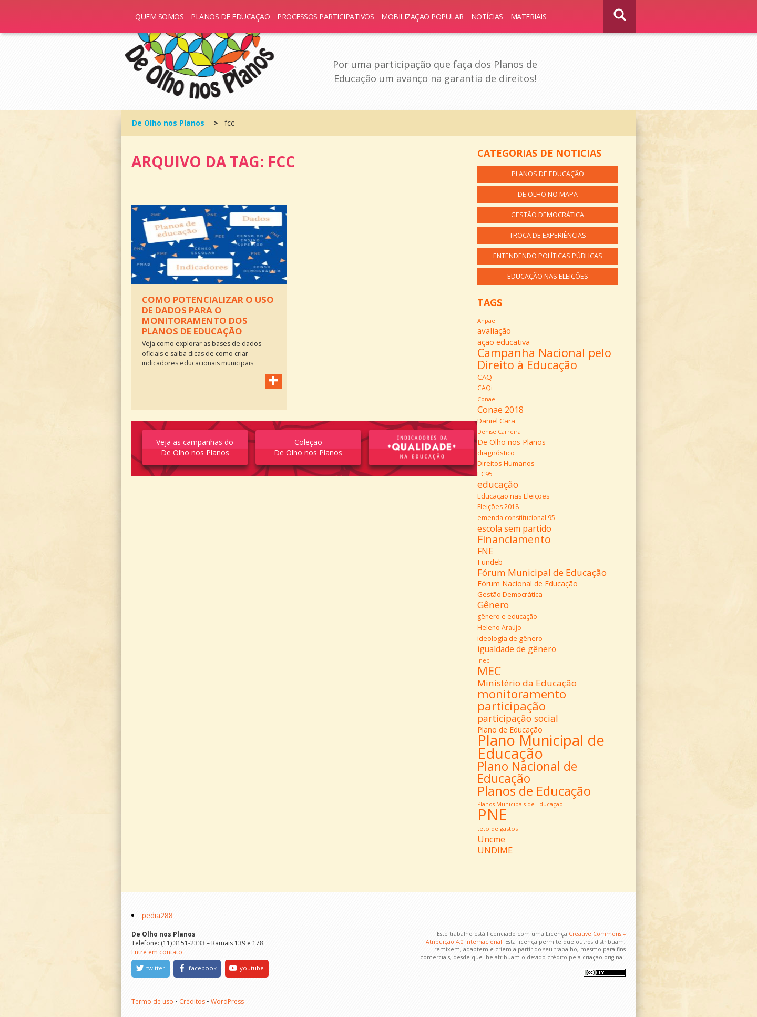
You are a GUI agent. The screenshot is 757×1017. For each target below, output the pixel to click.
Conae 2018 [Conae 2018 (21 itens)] (500, 409)
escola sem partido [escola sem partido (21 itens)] (514, 528)
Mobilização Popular (422, 17)
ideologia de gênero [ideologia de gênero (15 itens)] (510, 638)
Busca (619, 16)
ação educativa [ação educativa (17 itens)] (503, 342)
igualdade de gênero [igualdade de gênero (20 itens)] (516, 649)
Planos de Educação (230, 17)
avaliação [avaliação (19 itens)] (494, 331)
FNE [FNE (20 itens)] (485, 551)
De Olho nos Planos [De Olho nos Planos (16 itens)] (511, 442)
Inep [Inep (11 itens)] (483, 660)
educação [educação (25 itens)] (497, 484)
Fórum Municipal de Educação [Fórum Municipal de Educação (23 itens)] (542, 572)
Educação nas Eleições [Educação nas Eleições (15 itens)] (513, 496)
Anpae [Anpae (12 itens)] (486, 320)
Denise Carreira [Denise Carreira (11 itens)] (499, 431)
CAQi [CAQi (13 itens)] (485, 387)
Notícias (487, 17)
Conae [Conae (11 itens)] (486, 399)
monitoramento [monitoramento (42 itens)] (521, 694)
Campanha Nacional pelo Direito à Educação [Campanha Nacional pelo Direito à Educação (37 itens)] (544, 358)
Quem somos (159, 17)
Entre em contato (156, 952)
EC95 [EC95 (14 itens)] (485, 474)
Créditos (192, 1001)
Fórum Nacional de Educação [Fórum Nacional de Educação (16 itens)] (527, 583)
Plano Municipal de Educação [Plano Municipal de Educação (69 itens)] (541, 746)
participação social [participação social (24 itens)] (517, 718)
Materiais (528, 17)
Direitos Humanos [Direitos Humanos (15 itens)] (506, 463)
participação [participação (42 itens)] (511, 706)
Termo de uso (152, 1001)
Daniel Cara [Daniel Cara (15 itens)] (496, 420)
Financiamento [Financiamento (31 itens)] (514, 539)
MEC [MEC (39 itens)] (489, 670)
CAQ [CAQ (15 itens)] (484, 377)
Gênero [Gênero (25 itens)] (493, 604)
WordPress (227, 1001)
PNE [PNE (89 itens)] (492, 814)
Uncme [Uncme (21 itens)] (491, 839)
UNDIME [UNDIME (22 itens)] (495, 850)
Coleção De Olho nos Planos (308, 447)
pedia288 (157, 915)
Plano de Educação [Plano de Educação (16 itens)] (510, 730)
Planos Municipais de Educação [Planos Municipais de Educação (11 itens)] (520, 804)
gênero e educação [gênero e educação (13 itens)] (507, 616)
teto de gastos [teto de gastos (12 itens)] (497, 828)
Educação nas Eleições (547, 276)
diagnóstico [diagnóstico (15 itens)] (496, 452)
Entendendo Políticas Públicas (547, 255)
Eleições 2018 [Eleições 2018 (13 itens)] (498, 506)
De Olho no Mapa (548, 194)
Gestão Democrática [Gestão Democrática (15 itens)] (510, 594)
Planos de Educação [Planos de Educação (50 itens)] (534, 790)
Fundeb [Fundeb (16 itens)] (490, 562)
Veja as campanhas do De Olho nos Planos (194, 447)
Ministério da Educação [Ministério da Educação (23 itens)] (527, 683)
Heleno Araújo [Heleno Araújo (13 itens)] (499, 627)
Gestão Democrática (547, 214)
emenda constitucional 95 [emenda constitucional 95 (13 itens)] (516, 517)
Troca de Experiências (547, 235)
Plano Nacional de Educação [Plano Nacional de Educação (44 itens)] (527, 772)
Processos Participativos (325, 17)
